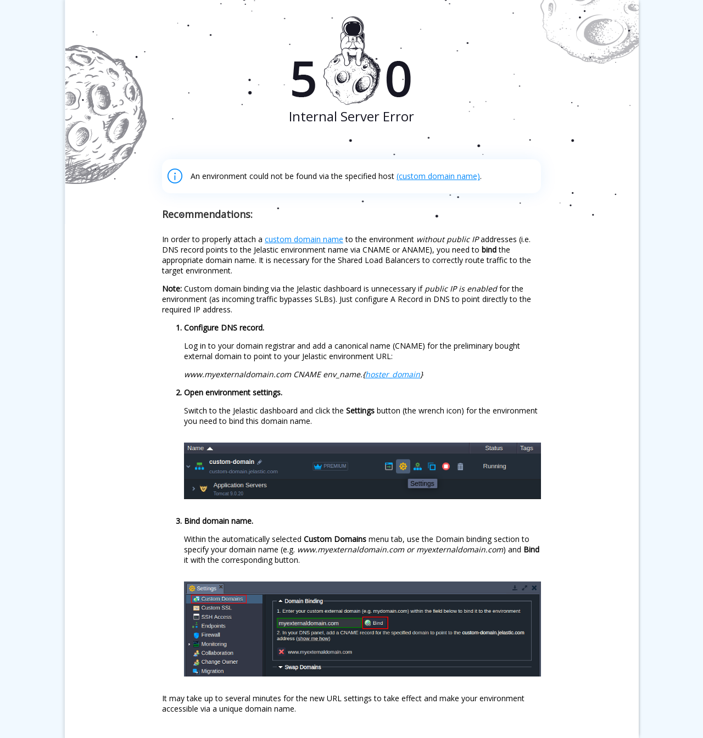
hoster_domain (392, 374)
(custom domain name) (438, 176)
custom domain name (304, 239)
